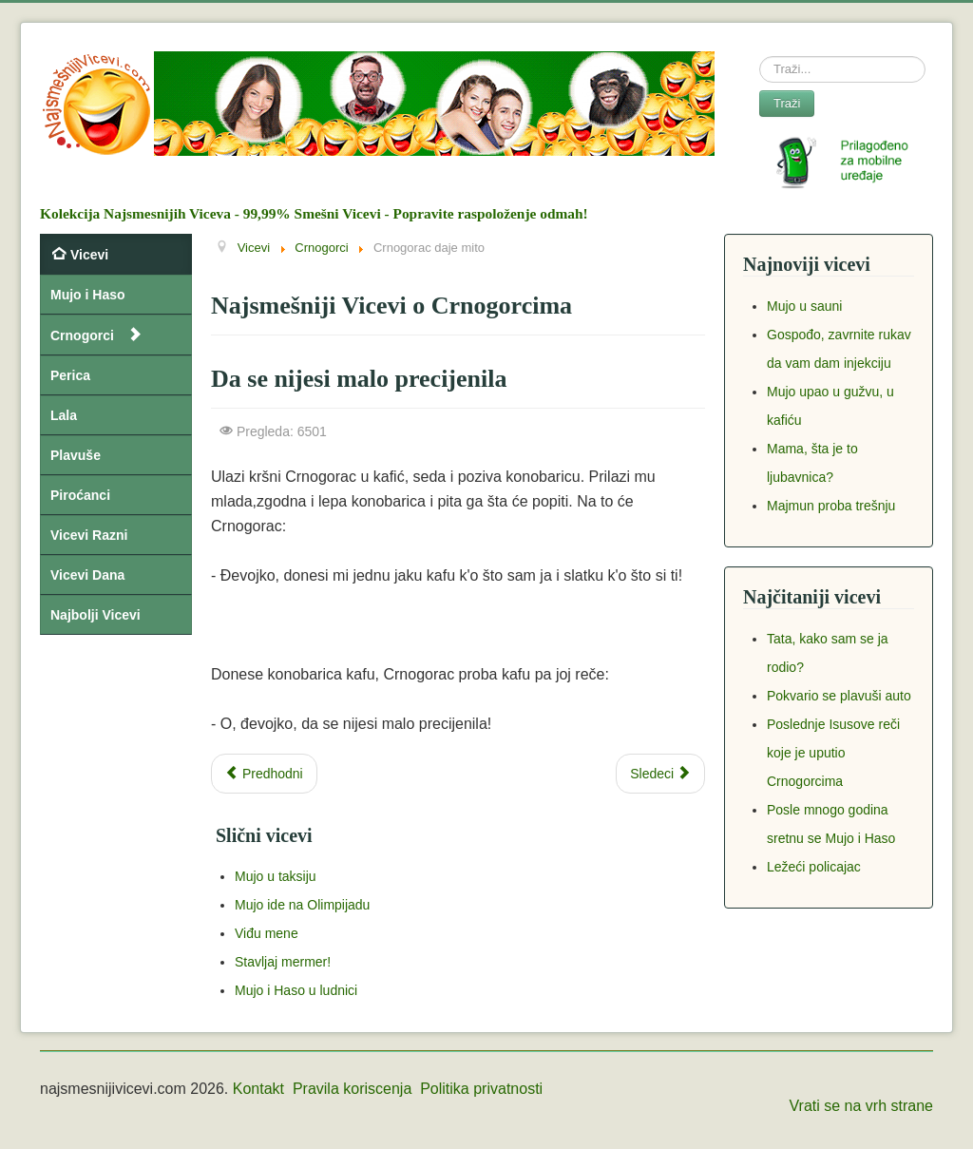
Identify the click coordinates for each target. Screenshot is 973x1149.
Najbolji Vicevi (95, 614)
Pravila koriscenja (352, 1089)
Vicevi (89, 254)
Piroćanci (80, 495)
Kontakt (258, 1089)
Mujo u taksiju (275, 876)
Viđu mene (266, 933)
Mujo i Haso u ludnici (296, 990)
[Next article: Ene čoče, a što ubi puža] (660, 774)
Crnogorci (82, 335)
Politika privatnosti (481, 1089)
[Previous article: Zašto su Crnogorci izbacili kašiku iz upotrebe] (264, 774)
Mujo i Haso (87, 294)
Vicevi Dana (87, 575)
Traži (786, 103)
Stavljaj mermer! (283, 961)
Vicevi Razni (88, 535)
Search (759, 56)
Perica (70, 375)
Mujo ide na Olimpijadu (302, 904)
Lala (63, 415)
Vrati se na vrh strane (861, 1106)
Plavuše (75, 455)
